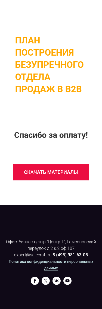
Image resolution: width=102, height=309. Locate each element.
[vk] (56, 283)
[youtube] (67, 283)
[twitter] (46, 283)
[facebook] (35, 283)
